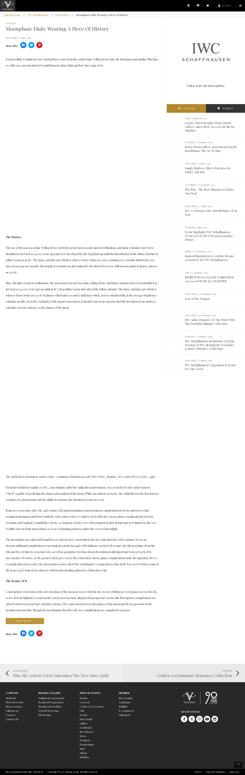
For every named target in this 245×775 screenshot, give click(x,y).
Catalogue (125, 702)
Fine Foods (86, 719)
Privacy (198, 771)
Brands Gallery (49, 692)
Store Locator (14, 706)
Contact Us (12, 719)
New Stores (86, 731)
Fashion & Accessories (51, 698)
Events (83, 715)
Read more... (24, 621)
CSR (82, 710)
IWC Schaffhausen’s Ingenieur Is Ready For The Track (210, 367)
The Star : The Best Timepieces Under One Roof (209, 191)
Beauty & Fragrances (51, 702)
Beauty (84, 698)
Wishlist (123, 706)
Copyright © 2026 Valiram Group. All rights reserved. (72, 771)
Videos (83, 752)
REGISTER (226, 5)
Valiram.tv (124, 715)
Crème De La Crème (92, 706)
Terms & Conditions (215, 771)
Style (82, 748)
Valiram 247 (12, 710)
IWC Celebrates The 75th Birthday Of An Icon (211, 212)
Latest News (62, 14)
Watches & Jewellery (50, 706)
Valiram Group (12, 14)
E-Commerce (127, 710)
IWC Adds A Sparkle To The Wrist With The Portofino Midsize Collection (210, 322)
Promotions (87, 744)
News (83, 736)
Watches (84, 757)
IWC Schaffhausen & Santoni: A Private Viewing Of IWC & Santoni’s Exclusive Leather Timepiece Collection (210, 344)
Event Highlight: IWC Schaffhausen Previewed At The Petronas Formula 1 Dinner (209, 235)
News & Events (14, 702)
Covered (84, 702)
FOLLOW (189, 108)
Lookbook (85, 727)
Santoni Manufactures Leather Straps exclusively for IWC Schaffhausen (209, 258)
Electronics (44, 715)
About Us (11, 698)
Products (85, 740)
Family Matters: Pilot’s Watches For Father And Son (208, 170)
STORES (227, 108)
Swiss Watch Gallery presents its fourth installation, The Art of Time (211, 149)
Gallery (84, 723)
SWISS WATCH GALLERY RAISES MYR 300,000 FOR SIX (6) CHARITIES (209, 279)
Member (124, 692)
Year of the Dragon (197, 299)
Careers (10, 715)
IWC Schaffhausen (38, 14)
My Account (125, 698)
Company (12, 692)
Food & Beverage (48, 710)
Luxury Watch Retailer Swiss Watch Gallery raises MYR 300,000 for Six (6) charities (209, 126)
